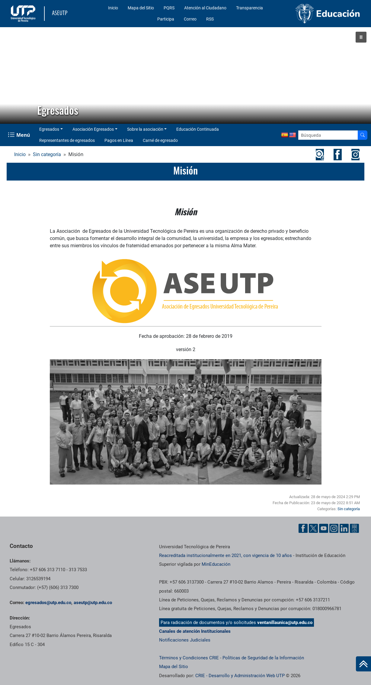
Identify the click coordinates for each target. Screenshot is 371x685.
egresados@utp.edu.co (48, 602)
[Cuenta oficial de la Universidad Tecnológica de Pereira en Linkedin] (344, 528)
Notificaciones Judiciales (184, 640)
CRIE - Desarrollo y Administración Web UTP (240, 675)
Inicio (113, 7)
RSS (210, 19)
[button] (361, 37)
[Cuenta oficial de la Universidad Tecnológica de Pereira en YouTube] (323, 528)
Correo (190, 19)
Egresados (49, 129)
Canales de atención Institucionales (195, 631)
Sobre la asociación (145, 129)
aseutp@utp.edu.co (93, 602)
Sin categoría (47, 154)
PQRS (169, 7)
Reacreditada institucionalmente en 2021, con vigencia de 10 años (225, 555)
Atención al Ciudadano (205, 7)
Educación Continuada (197, 129)
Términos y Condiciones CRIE (189, 658)
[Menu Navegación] (19, 134)
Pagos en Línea (118, 140)
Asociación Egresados (93, 129)
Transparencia (249, 7)
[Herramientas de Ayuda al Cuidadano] (354, 528)
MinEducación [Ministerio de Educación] (216, 564)
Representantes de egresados (67, 140)
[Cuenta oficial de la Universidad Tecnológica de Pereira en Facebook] (303, 528)
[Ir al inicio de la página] (363, 663)
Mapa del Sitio (141, 7)
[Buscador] (362, 135)
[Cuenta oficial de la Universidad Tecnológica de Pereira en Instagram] (333, 528)
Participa (165, 19)
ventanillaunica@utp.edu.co (284, 622)
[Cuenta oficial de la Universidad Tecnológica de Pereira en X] (313, 528)
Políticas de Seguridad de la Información (263, 658)
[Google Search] (328, 135)
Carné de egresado (160, 140)
